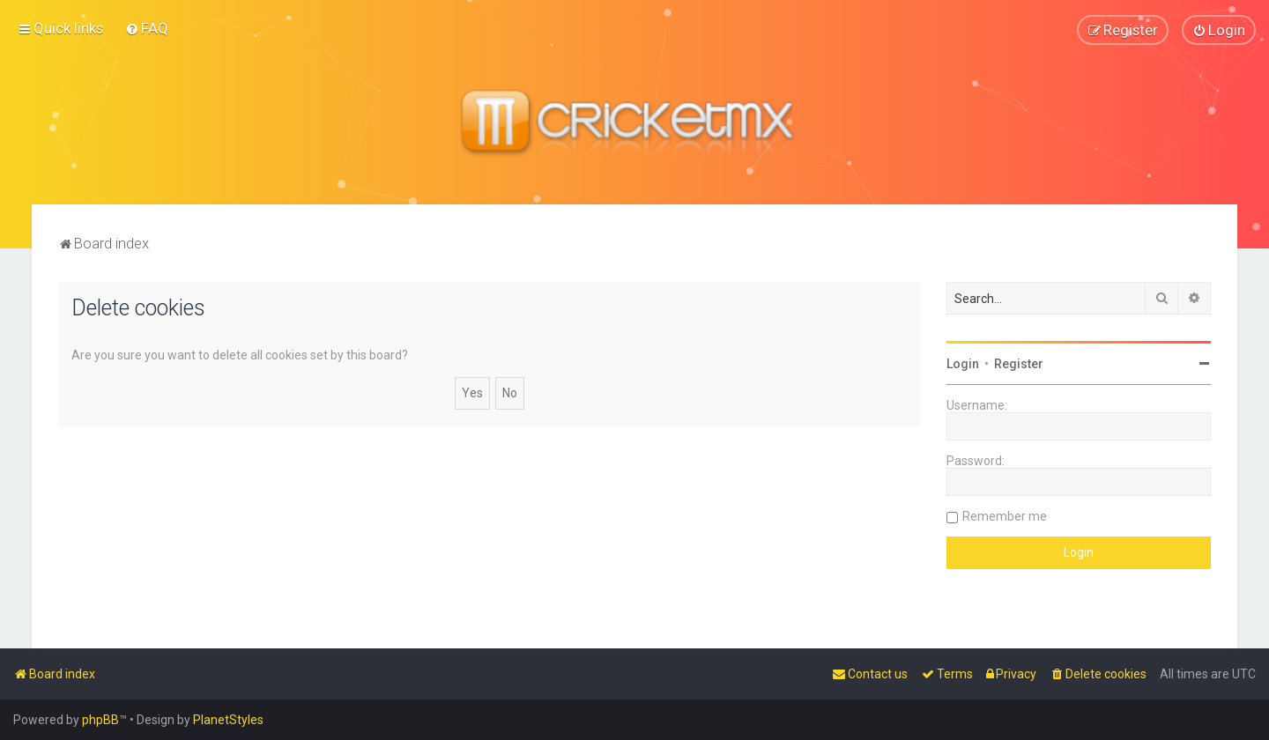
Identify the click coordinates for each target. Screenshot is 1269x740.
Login (962, 363)
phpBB (100, 720)
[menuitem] (147, 28)
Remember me (1004, 515)
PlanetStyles (228, 720)
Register (1018, 363)
